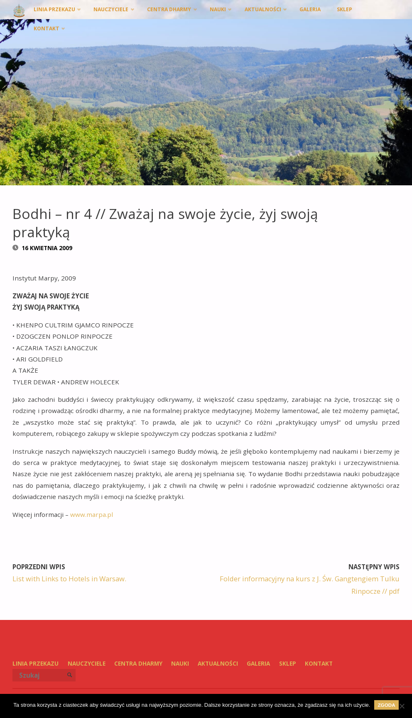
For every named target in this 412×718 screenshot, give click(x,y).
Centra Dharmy (138, 663)
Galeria (258, 663)
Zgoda (386, 705)
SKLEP (287, 663)
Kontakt (319, 663)
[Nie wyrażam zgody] (401, 706)
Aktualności (218, 663)
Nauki (180, 663)
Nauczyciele (86, 663)
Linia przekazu (35, 663)
